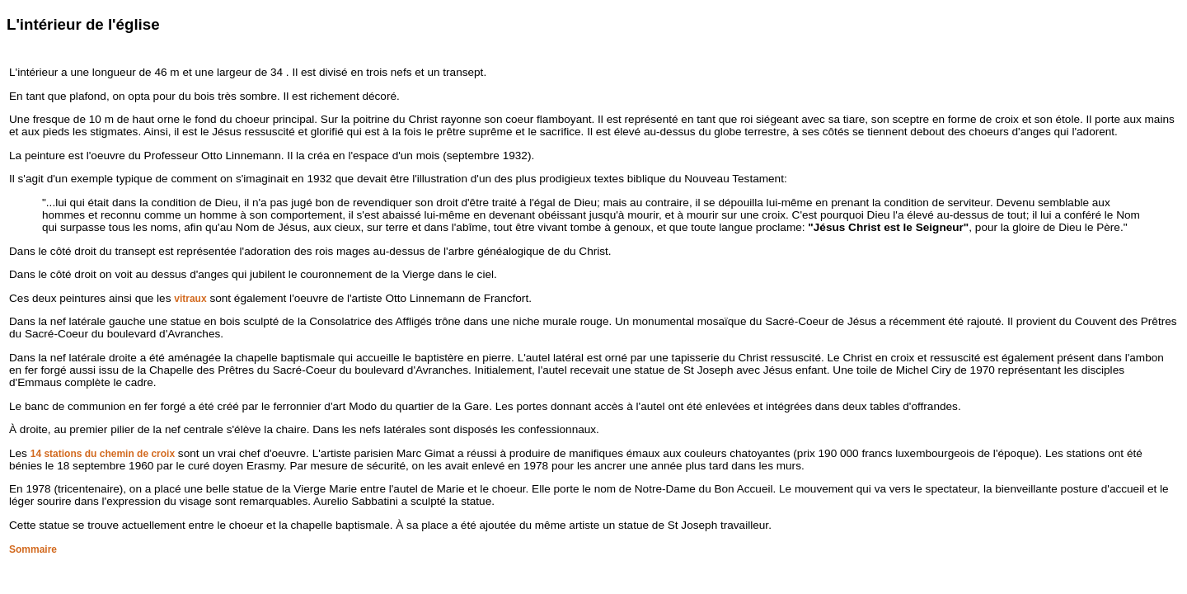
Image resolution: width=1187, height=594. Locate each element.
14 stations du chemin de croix (102, 454)
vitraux (190, 298)
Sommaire (33, 549)
